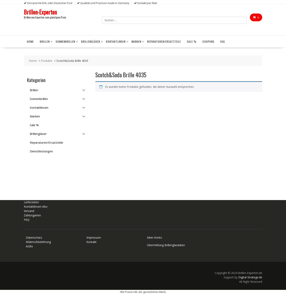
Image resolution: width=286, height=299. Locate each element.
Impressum (93, 237)
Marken (136, 41)
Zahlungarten (32, 215)
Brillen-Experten (40, 12)
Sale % (191, 41)
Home (30, 41)
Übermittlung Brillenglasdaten (166, 245)
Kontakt (91, 242)
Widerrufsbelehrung (38, 242)
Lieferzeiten (31, 202)
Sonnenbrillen (65, 41)
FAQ (222, 41)
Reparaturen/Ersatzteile (164, 41)
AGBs (29, 246)
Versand (29, 211)
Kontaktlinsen (116, 41)
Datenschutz (34, 237)
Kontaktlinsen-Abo (35, 206)
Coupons (208, 41)
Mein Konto (154, 237)
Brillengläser (90, 41)
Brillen (45, 41)
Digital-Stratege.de (250, 277)
